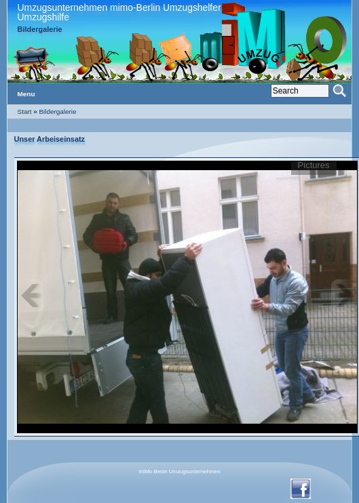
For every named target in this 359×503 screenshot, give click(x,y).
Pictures (314, 165)
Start (25, 111)
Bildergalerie (58, 111)
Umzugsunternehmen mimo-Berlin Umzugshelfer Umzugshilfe (119, 12)
